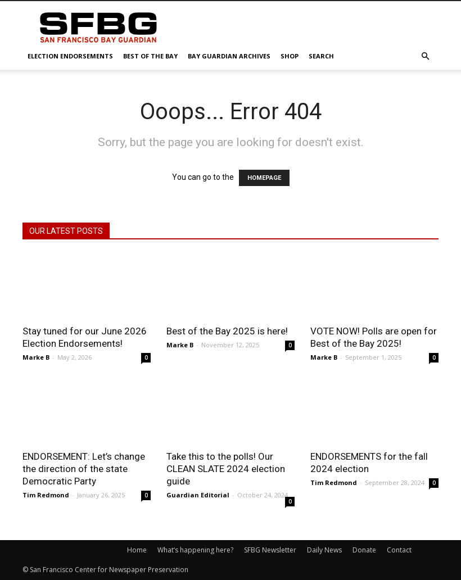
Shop (290, 56)
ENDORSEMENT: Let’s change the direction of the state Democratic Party (83, 469)
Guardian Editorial (197, 495)
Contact (399, 550)
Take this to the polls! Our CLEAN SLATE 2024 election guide (225, 469)
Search (321, 56)
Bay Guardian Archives (229, 56)
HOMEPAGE (264, 178)
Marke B (35, 357)
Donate (364, 550)
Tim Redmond (45, 495)
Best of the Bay (150, 56)
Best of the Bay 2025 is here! (227, 331)
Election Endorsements (70, 56)
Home (137, 550)
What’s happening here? (195, 550)
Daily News (324, 550)
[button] (425, 56)
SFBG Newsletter (270, 550)
